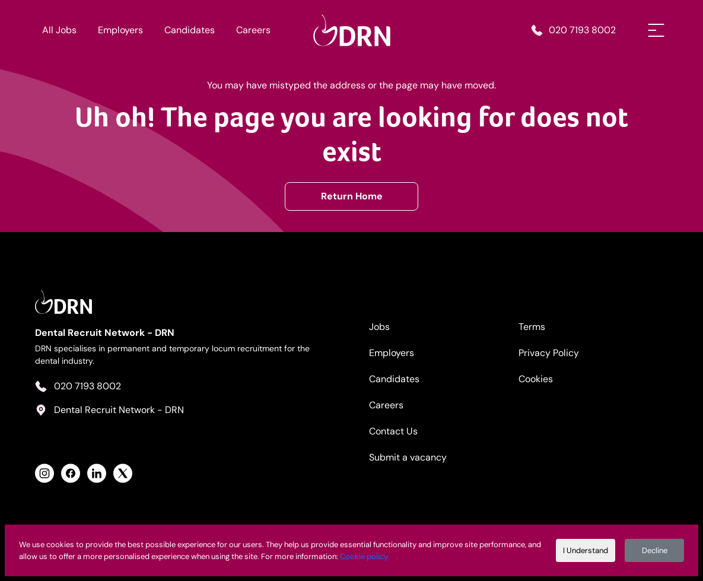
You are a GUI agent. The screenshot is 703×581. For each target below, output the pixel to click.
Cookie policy (364, 556)
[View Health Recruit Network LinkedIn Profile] (96, 473)
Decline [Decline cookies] (654, 550)
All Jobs (59, 30)
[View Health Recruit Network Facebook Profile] (70, 473)
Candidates (189, 30)
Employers (120, 30)
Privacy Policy (548, 353)
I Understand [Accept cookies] (585, 550)
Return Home (352, 196)
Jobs (379, 326)
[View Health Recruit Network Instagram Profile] (44, 473)
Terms (531, 326)
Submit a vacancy (408, 457)
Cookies (535, 379)
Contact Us (393, 431)
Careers (253, 30)
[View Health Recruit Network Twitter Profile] (122, 473)
